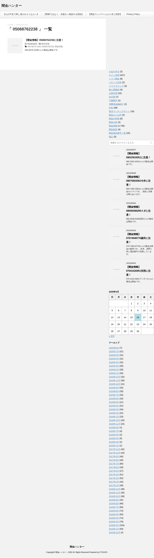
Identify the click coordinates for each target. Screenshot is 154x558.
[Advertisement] (131, 45)
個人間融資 (114, 89)
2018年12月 (114, 420)
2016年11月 (114, 492)
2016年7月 (114, 507)
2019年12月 (114, 377)
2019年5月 (114, 402)
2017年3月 (114, 478)
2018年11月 (114, 424)
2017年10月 (114, 453)
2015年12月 (114, 532)
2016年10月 (114, 496)
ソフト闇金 (114, 79)
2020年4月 (114, 362)
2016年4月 (114, 518)
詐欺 (111, 108)
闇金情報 (45, 44)
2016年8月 (114, 503)
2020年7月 (114, 351)
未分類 (112, 97)
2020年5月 (114, 359)
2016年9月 (114, 500)
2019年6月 (114, 398)
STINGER (103, 552)
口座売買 (113, 93)
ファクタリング (116, 86)
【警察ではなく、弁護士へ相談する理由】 (64, 14)
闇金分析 (113, 122)
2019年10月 (114, 384)
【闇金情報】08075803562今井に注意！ (138, 181)
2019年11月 (114, 380)
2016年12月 (114, 489)
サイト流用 (114, 75)
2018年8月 (114, 427)
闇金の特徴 (114, 118)
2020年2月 (114, 369)
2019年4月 (114, 406)
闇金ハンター (12, 6)
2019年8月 (114, 391)
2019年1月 (114, 416)
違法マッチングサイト (119, 111)
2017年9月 (114, 456)
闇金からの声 (115, 115)
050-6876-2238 (34, 46)
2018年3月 (114, 442)
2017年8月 (114, 460)
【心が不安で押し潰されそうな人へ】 (21, 14)
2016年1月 (114, 529)
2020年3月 (114, 366)
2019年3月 (114, 409)
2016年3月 (114, 521)
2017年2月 (114, 482)
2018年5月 (114, 435)
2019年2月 (114, 413)
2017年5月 (114, 471)
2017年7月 (114, 464)
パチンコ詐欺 (115, 82)
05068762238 (48, 46)
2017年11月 (114, 449)
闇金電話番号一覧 (117, 133)
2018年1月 (114, 445)
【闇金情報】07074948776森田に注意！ (138, 238)
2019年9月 (114, 387)
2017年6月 (114, 467)
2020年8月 (114, 348)
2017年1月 (114, 485)
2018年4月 (114, 438)
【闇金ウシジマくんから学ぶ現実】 (105, 14)
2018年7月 (114, 431)
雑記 (111, 136)
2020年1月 (114, 373)
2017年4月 (114, 474)
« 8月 (112, 336)
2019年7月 (114, 395)
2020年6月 (114, 355)
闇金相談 (113, 129)
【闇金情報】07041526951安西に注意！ (138, 271)
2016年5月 (114, 514)
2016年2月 (114, 525)
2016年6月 (114, 511)
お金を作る (114, 71)
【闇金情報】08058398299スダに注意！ (138, 211)
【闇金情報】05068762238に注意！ (44, 40)
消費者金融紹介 (116, 104)
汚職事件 (113, 100)
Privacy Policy (133, 14)
